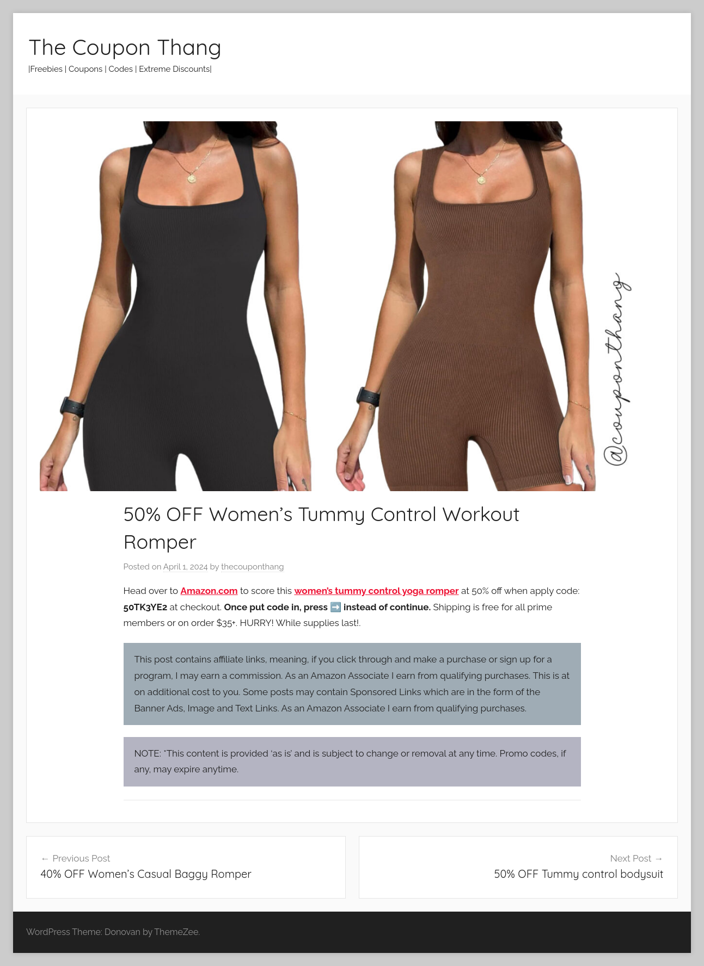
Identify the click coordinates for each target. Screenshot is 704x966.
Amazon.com (209, 590)
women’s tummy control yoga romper (376, 590)
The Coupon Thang (125, 46)
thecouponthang (252, 567)
